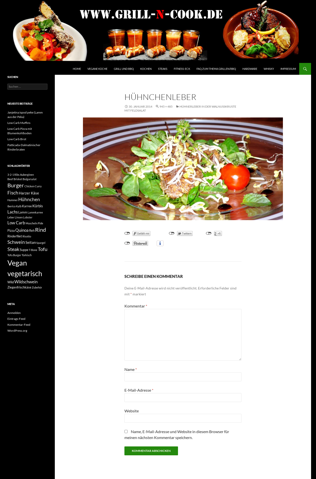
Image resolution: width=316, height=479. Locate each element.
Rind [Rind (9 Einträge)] (40, 230)
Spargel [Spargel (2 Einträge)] (40, 242)
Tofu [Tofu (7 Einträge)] (42, 249)
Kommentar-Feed (18, 324)
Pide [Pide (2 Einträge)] (40, 223)
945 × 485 (166, 106)
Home (77, 68)
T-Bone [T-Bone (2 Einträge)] (33, 249)
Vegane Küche (97, 68)
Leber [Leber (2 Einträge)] (10, 217)
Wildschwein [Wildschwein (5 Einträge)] (26, 281)
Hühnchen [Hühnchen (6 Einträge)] (29, 199)
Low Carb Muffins (18, 123)
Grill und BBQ (124, 68)
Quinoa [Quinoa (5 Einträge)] (22, 230)
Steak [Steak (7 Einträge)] (13, 249)
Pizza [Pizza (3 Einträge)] (11, 230)
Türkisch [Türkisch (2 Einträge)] (27, 255)
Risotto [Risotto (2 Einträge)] (26, 236)
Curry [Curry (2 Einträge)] (38, 186)
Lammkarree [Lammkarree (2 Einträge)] (35, 212)
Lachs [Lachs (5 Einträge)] (12, 211)
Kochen (146, 68)
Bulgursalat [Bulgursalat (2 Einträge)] (30, 179)
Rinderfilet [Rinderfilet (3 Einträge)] (14, 236)
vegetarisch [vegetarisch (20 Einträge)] (24, 273)
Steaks (162, 68)
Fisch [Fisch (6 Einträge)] (12, 192)
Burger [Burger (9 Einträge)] (15, 185)
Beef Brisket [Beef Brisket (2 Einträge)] (14, 179)
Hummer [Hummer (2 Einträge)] (12, 200)
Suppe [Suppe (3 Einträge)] (24, 250)
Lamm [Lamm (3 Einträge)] (22, 212)
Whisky (269, 68)
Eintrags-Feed (16, 319)
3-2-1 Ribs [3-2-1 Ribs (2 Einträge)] (13, 174)
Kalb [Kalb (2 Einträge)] (18, 206)
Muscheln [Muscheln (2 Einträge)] (31, 223)
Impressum (288, 68)
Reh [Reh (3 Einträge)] (32, 230)
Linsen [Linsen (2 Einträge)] (19, 217)
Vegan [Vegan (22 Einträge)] (17, 262)
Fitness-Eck (182, 68)
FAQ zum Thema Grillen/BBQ (216, 68)
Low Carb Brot (16, 139)
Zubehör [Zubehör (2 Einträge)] (37, 287)
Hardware (249, 68)
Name (130, 369)
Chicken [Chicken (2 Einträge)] (29, 186)
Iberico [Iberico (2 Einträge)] (11, 206)
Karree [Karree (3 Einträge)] (27, 206)
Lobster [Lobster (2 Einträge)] (27, 217)
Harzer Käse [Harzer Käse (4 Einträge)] (29, 193)
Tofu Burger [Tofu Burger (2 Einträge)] (14, 255)
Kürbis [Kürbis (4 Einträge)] (37, 206)
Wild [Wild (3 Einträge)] (10, 282)
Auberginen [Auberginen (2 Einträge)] (27, 174)
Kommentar (135, 306)
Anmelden (14, 313)
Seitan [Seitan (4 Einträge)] (30, 242)
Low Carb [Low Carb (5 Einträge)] (16, 222)
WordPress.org (17, 330)
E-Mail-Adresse (138, 390)
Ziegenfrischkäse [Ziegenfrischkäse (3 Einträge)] (19, 287)
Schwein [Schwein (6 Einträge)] (16, 242)
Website (131, 410)
